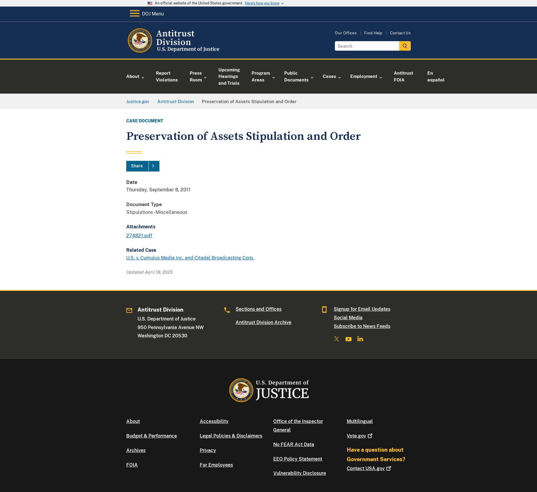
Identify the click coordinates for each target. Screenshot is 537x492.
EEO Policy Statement (297, 459)
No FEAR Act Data (293, 444)
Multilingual (360, 421)
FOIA (132, 465)
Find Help (373, 33)
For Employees (216, 465)
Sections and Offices (259, 309)
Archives (136, 450)
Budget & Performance (151, 436)
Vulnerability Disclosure (299, 473)
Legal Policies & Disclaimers (231, 436)
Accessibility (214, 421)
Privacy (208, 450)
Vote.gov (360, 436)
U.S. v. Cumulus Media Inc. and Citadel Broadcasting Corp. (190, 258)
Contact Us (400, 33)
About (133, 421)
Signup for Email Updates (362, 309)
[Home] (174, 51)
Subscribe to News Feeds (362, 326)
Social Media (348, 317)
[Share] (142, 166)
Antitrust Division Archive (263, 322)
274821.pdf (139, 235)
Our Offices (346, 33)
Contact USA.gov (369, 468)
